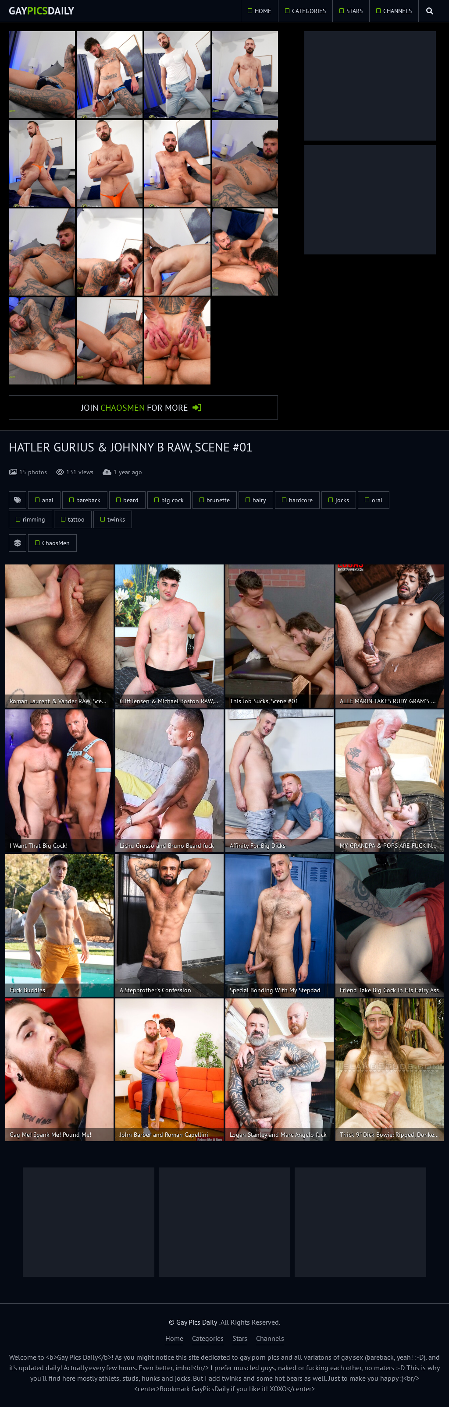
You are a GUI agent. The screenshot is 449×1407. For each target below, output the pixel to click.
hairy (259, 500)
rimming (34, 520)
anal (47, 500)
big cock (172, 500)
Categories (308, 11)
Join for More (134, 407)
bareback (88, 500)
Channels (396, 11)
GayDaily (41, 11)
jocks (342, 500)
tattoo (76, 520)
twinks (116, 520)
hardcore (301, 500)
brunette (218, 500)
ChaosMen (56, 543)
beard (131, 500)
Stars (354, 11)
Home (262, 11)
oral (377, 500)
